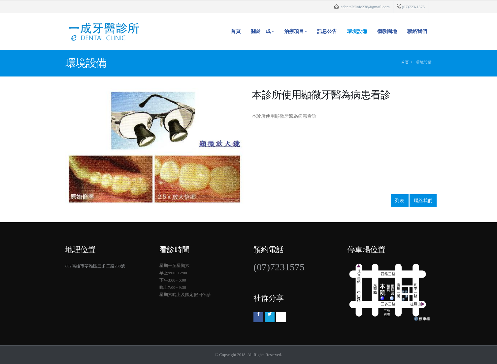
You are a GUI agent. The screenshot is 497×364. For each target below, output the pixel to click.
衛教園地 (387, 31)
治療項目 (294, 31)
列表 (399, 200)
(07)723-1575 (413, 7)
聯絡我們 (417, 31)
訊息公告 (327, 31)
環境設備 (357, 31)
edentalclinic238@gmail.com (365, 7)
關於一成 (261, 31)
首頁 (236, 31)
